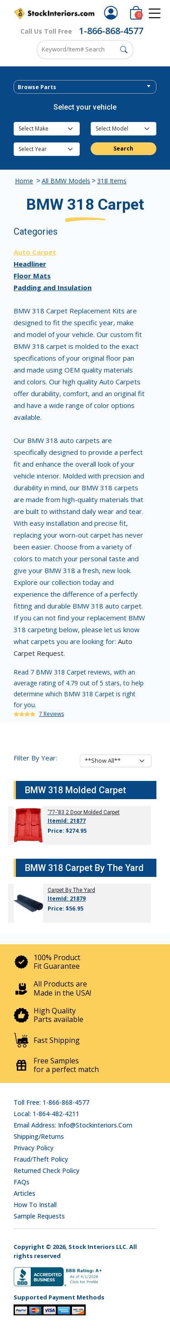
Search (123, 148)
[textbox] (85, 87)
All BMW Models (66, 180)
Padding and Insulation (53, 287)
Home (24, 180)
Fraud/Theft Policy (41, 1159)
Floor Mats (32, 275)
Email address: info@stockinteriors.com (73, 1125)
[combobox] (85, 87)
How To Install (35, 1204)
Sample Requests (39, 1216)
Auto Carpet (35, 252)
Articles (24, 1193)
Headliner (30, 263)
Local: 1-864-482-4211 (46, 1113)
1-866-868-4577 (111, 31)
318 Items (111, 180)
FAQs (21, 1182)
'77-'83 (56, 812)
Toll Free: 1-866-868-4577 (51, 1102)
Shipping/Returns (39, 1136)
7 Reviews (51, 714)
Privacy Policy (33, 1147)
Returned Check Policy (46, 1170)
